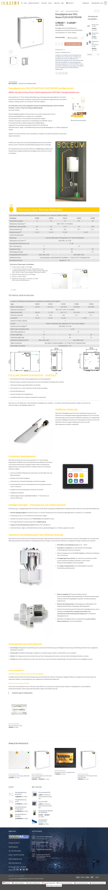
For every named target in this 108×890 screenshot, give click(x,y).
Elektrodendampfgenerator (62, 64)
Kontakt (21, 876)
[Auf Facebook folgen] (14, 869)
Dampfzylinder (79, 60)
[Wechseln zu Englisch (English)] (18, 883)
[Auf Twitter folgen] (20, 869)
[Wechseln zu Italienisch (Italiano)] (33, 883)
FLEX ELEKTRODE (74, 64)
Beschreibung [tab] (13, 83)
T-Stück (20, 144)
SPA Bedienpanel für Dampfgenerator (65, 772)
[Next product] (95, 11)
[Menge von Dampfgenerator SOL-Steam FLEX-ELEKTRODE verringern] (56, 44)
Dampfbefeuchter (59, 57)
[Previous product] (98, 11)
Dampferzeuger (68, 57)
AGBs (63, 3)
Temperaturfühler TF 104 (15, 725)
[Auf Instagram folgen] (17, 869)
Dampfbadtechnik (76, 55)
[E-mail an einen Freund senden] (63, 73)
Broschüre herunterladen (78, 120)
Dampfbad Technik (67, 55)
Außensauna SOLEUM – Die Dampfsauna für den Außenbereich (43, 856)
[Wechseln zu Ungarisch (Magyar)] (54, 885)
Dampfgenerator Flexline (61, 58)
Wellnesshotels (59, 69)
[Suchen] (22, 3)
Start (57, 11)
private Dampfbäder (60, 67)
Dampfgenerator (77, 57)
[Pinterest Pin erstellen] (66, 73)
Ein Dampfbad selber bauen (42, 843)
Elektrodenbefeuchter (75, 62)
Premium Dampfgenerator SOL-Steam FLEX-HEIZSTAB (42, 776)
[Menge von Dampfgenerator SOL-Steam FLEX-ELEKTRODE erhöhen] (62, 44)
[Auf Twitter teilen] (60, 73)
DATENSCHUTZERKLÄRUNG (36, 878)
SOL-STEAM (69, 67)
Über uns (57, 3)
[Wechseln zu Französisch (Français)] (64, 883)
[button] (85, 3)
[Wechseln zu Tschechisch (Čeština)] (97, 883)
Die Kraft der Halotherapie (44, 836)
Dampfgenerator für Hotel (68, 60)
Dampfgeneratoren (72, 11)
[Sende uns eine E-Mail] (23, 869)
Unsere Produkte (34, 3)
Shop (25, 3)
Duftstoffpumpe (33, 142)
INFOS (50, 3)
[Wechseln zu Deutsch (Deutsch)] (6, 883)
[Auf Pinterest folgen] (26, 869)
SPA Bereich (76, 67)
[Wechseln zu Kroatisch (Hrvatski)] (81, 883)
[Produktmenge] (59, 44)
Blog (16, 876)
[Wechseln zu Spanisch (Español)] (48, 883)
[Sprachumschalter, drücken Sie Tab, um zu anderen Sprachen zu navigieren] (93, 54)
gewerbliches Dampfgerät (77, 65)
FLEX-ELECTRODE (60, 37)
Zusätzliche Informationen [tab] (27, 83)
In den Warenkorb (73, 44)
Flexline (81, 64)
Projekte (44, 3)
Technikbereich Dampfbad (44, 849)
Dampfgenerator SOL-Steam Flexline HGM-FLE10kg (87, 776)
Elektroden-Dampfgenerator (62, 62)
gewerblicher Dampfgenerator (62, 65)
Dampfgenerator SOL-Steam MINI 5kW (18, 776)
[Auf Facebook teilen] (56, 73)
